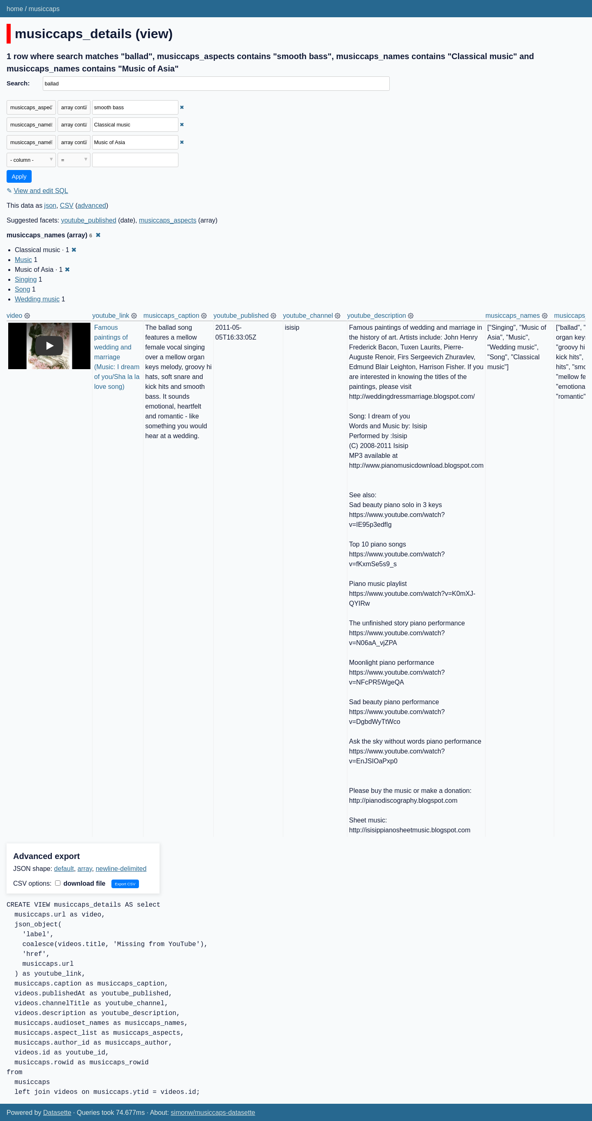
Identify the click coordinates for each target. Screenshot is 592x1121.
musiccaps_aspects (168, 220)
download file (80, 883)
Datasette (57, 1112)
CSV (67, 205)
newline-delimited (121, 868)
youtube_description (376, 315)
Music (23, 259)
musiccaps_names (513, 315)
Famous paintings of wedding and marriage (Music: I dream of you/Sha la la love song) (117, 357)
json (50, 205)
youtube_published (88, 220)
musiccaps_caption (171, 315)
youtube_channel (308, 315)
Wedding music (37, 299)
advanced (92, 205)
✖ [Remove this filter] (182, 107)
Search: (18, 83)
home (15, 8)
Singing (26, 279)
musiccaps (44, 8)
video (14, 315)
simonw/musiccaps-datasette (213, 1112)
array (85, 868)
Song (22, 289)
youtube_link (111, 315)
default (64, 868)
